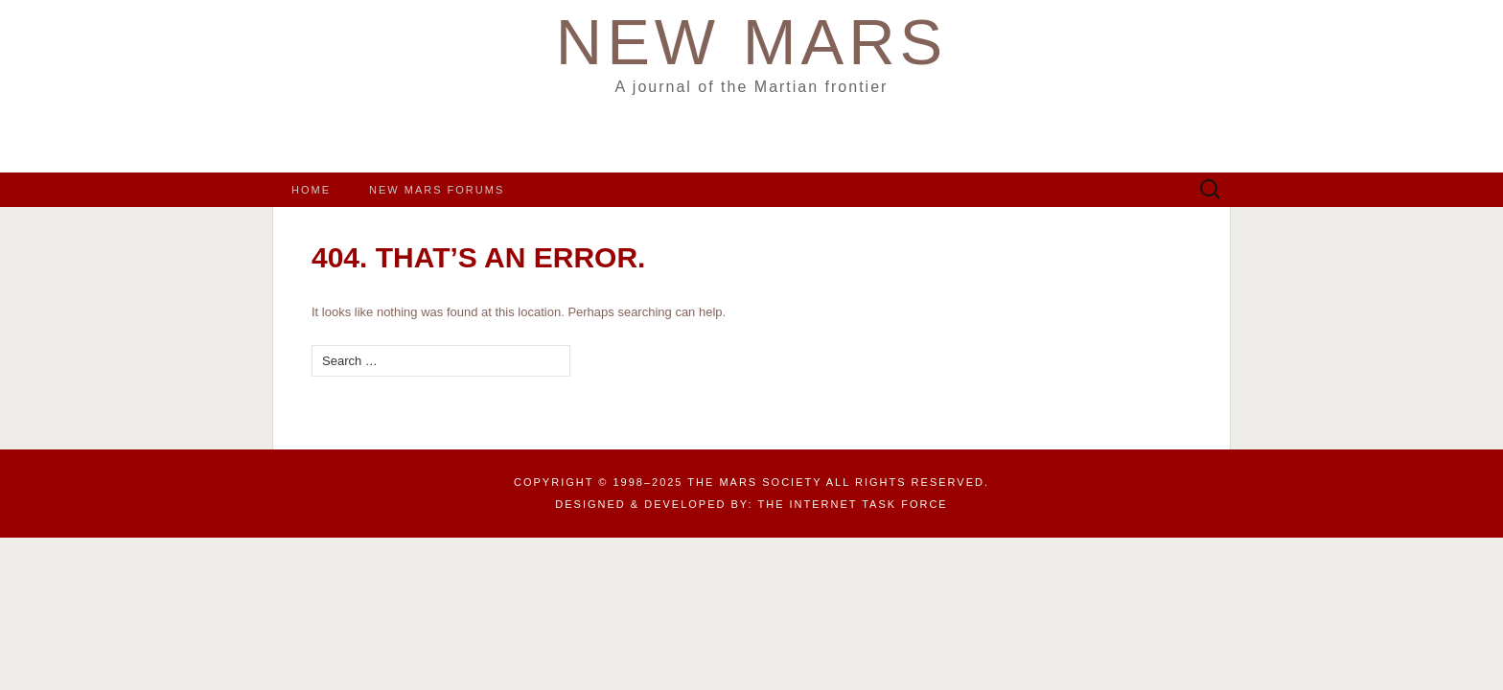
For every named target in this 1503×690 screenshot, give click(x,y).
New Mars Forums (436, 190)
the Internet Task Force (853, 504)
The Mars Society (754, 482)
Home (311, 190)
